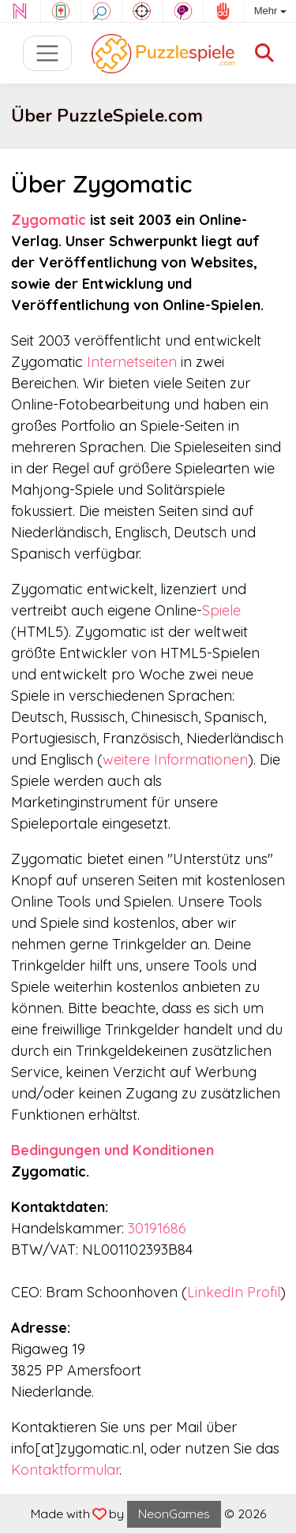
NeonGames (174, 1513)
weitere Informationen (175, 759)
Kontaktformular (65, 1470)
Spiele (221, 610)
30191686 (157, 1228)
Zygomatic (48, 220)
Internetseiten (132, 362)
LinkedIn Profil (233, 1292)
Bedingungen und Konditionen (112, 1150)
